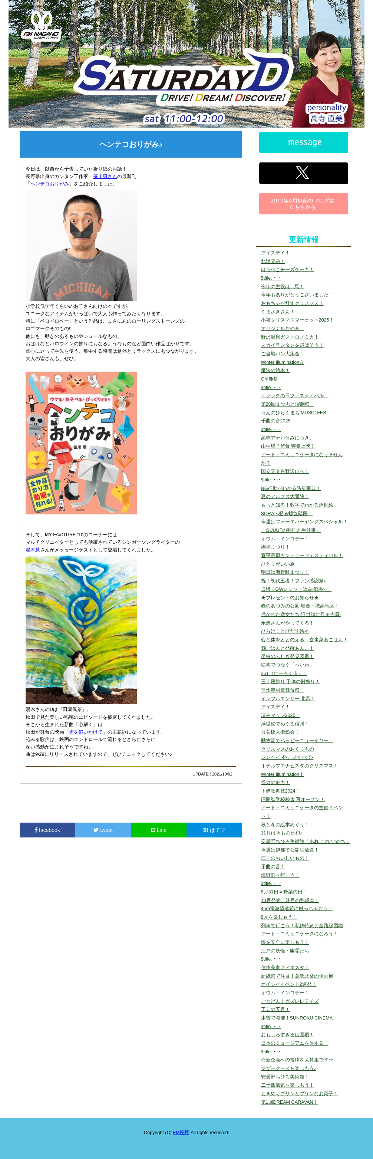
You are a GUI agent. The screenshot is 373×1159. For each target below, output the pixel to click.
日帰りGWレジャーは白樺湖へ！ (296, 589)
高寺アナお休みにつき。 (287, 438)
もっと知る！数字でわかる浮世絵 (297, 505)
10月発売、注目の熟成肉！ (290, 900)
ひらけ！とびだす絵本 (285, 631)
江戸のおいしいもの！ (285, 858)
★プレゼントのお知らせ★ (290, 597)
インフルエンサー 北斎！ (288, 698)
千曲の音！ (273, 866)
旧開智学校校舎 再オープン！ (293, 799)
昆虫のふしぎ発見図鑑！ (287, 656)
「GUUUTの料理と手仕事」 (291, 530)
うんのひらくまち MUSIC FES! (294, 412)
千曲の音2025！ (278, 421)
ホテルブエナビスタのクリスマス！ (299, 765)
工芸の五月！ (275, 1009)
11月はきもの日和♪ (281, 833)
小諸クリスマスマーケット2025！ (297, 320)
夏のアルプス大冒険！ (285, 496)
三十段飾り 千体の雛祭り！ (290, 681)
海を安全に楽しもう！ (285, 942)
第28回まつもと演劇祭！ (287, 404)
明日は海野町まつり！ (285, 572)
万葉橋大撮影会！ (280, 732)
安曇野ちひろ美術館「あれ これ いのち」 (305, 841)
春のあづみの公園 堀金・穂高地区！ (300, 606)
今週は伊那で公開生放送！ (290, 850)
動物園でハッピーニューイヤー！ (297, 740)
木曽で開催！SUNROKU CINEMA (297, 1018)
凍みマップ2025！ (280, 715)
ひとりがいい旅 (278, 564)
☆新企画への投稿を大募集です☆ (297, 1060)
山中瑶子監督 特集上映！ (288, 446)
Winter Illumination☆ (282, 362)
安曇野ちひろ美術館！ (285, 1077)
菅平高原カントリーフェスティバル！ (302, 555)
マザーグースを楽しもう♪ (288, 1068)
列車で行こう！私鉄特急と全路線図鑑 (302, 925)
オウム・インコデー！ (285, 538)
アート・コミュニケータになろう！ (299, 933)
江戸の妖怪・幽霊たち (285, 951)
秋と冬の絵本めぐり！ (285, 824)
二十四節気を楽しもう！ (287, 1085)
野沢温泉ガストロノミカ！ (290, 337)
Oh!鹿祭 (269, 379)
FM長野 (181, 1132)
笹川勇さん (105, 176)
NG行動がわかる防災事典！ (291, 488)
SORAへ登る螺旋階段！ (287, 513)
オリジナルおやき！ (282, 328)
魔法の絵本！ (275, 370)
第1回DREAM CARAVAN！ (289, 1102)
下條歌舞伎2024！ (280, 791)
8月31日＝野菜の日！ (284, 892)
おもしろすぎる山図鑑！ (287, 1034)
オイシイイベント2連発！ (289, 984)
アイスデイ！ (275, 253)
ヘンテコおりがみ (49, 184)
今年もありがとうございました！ (297, 294)
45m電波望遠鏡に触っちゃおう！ (297, 908)
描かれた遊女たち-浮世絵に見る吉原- (301, 614)
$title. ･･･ (271, 278)
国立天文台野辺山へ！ (285, 471)
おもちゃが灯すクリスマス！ (292, 303)
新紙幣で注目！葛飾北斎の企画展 (297, 976)
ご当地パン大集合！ (282, 353)
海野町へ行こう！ (280, 875)
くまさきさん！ (278, 312)
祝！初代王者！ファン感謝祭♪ (293, 580)
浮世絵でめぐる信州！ (285, 724)
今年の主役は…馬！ (282, 286)
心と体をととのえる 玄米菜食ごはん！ (304, 639)
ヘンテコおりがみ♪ (130, 144)
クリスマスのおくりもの (287, 749)
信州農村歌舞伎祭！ (282, 690)
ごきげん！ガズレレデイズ (290, 1001)
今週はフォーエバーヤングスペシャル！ (304, 521)
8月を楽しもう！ (279, 917)
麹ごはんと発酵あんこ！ (287, 648)
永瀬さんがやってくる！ (287, 623)
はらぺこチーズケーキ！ (287, 269)
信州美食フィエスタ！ (285, 967)
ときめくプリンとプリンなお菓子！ (299, 1093)
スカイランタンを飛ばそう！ (292, 345)
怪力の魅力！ (275, 782)
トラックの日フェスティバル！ (295, 395)
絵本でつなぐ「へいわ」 (287, 665)
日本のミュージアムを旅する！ (295, 1043)
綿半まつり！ (275, 547)
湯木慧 (33, 550)
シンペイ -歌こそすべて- (287, 757)
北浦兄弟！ (273, 261)
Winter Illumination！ (282, 774)
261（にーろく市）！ (284, 673)
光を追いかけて (86, 732)
